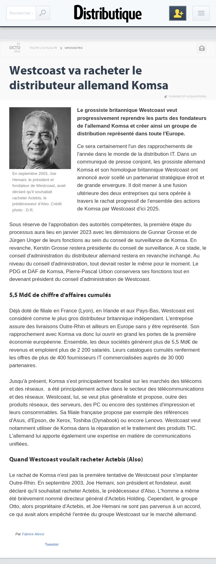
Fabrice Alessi (33, 534)
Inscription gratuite (177, 13)
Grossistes (74, 47)
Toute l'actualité (43, 47)
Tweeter (52, 544)
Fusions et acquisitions (187, 96)
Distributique (108, 13)
